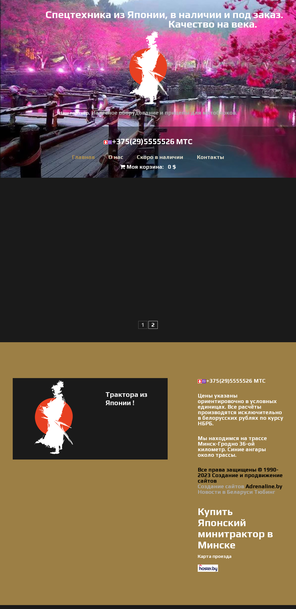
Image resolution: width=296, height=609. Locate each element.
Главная (83, 157)
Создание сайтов (221, 487)
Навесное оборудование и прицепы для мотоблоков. (164, 112)
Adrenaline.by (263, 487)
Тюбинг (264, 492)
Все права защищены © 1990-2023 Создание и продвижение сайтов (240, 475)
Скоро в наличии (160, 157)
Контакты (210, 157)
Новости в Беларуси (225, 492)
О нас (115, 157)
